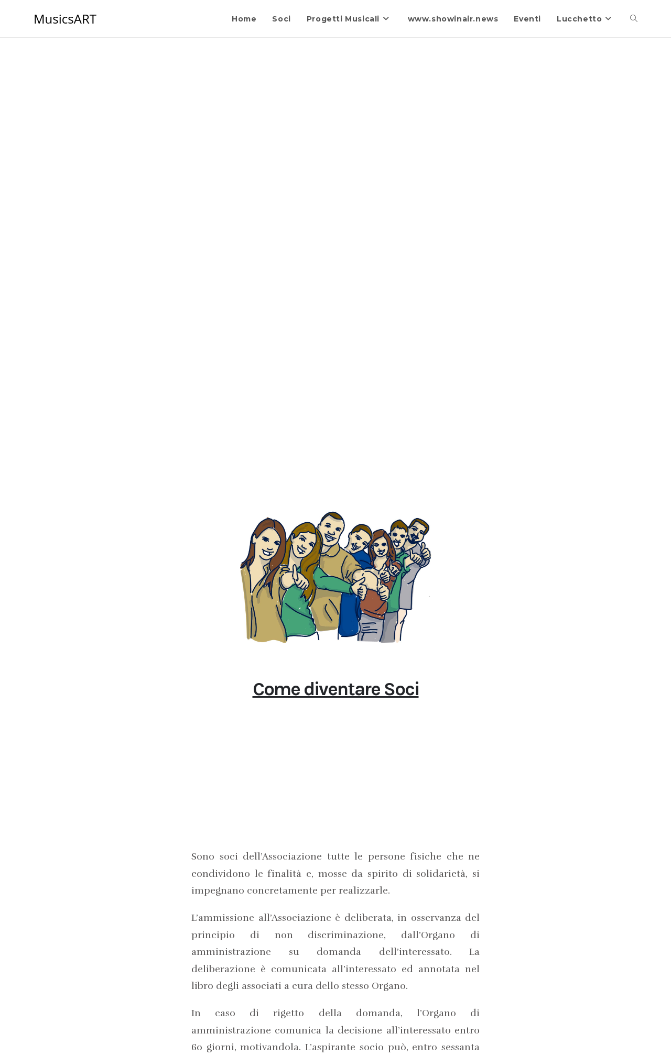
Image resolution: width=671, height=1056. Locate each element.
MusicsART (65, 18)
